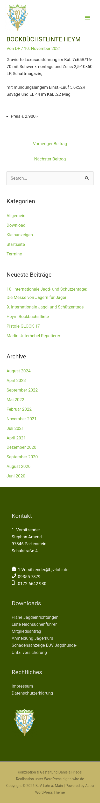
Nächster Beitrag (50, 159)
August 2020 (18, 466)
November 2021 (21, 418)
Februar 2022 (19, 409)
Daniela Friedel (70, 772)
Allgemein (15, 215)
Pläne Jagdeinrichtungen (35, 617)
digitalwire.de (73, 779)
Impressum (22, 686)
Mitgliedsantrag (26, 631)
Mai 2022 (15, 399)
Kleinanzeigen (19, 234)
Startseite (15, 244)
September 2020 (22, 456)
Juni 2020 (15, 476)
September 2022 (22, 390)
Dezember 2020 (21, 447)
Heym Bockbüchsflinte (27, 316)
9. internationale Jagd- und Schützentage (45, 307)
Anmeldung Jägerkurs (32, 638)
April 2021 (16, 438)
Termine (14, 254)
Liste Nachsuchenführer (34, 624)
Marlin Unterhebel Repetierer (33, 335)
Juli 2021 (15, 428)
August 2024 (18, 371)
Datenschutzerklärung (32, 693)
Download (15, 225)
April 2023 (16, 380)
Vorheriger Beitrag (50, 143)
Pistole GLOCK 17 (23, 326)
